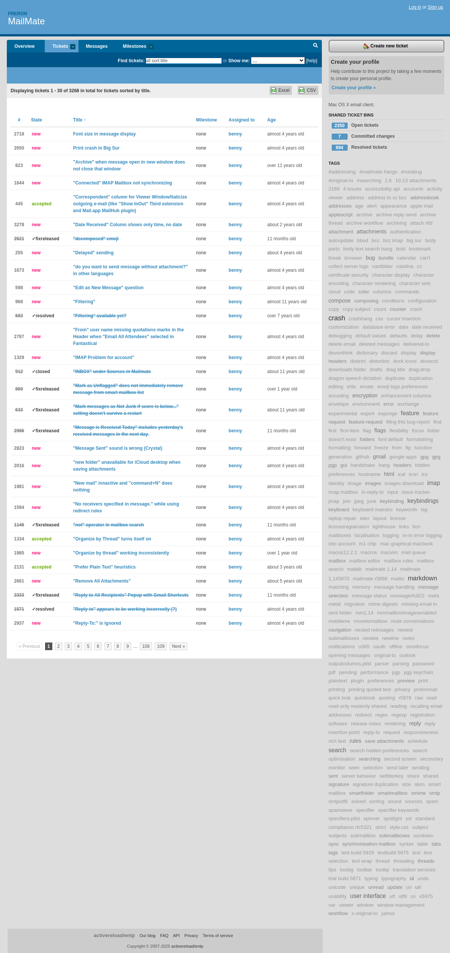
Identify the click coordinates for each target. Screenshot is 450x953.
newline (390, 638)
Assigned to (242, 120)
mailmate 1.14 (381, 569)
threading (404, 861)
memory (361, 587)
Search (315, 46)
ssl (409, 818)
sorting (376, 801)
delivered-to (416, 344)
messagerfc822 (407, 596)
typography (393, 878)
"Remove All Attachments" (102, 581)
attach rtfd (421, 223)
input (392, 492)
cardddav (382, 266)
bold (400, 249)
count (380, 309)
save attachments (384, 741)
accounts (413, 189)
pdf (332, 672)
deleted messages (379, 344)
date (404, 327)
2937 (19, 623)
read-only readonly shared (358, 706)
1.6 (388, 180)
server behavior (359, 776)
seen (354, 767)
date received (427, 327)
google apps (403, 457)
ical (401, 474)
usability (338, 896)
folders (367, 439)
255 (19, 252)
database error (378, 327)
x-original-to (364, 913)
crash (337, 318)
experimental (343, 413)
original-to (385, 655)
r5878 (404, 698)
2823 (19, 448)
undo (422, 878)
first (333, 430)
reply (415, 723)
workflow (338, 913)
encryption (364, 395)
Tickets (60, 47)
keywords (406, 509)
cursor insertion (404, 318)
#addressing (342, 172)
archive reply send (396, 214)
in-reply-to (373, 492)
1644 (19, 183)
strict (380, 827)
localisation (366, 535)
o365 (363, 646)
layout (379, 518)
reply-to (371, 732)
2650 (19, 148)
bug (370, 258)
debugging (340, 336)
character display (391, 275)
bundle (386, 258)
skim (419, 784)
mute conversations (412, 621)
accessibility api (382, 189)
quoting (387, 698)
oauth (379, 646)
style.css (399, 827)
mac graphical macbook (406, 544)
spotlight (392, 818)
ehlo (351, 386)
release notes (366, 723)
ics (425, 474)
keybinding (392, 501)
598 (19, 287)
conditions (393, 301)
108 (146, 646)
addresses (340, 206)
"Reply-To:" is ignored (97, 623)
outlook (408, 655)
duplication (421, 378)
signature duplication (375, 784)
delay (417, 336)
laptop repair (342, 518)
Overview (24, 46)
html (389, 474)
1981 (19, 486)
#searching (369, 180)
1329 (19, 357)
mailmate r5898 (370, 578)
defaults (398, 336)
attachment (341, 232)
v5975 (426, 896)
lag (424, 509)
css (379, 318)
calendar (406, 258)
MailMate (26, 21)
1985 (19, 553)
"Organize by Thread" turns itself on (112, 539)
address (355, 197)
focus (418, 430)
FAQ (164, 935)
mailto (397, 578)
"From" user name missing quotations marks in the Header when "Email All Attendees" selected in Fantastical (128, 336)
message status (369, 596)
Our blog (147, 935)
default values (370, 336)
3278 (19, 224)
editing (336, 386)
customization (344, 327)
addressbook (424, 197)
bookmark (420, 249)
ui (412, 878)
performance (374, 672)
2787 (19, 336)
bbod (362, 240)
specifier (365, 810)
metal (335, 604)
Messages (97, 46)
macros (369, 552)
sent (333, 776)
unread (376, 887)
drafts (376, 369)
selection (373, 767)
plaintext (338, 681)
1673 (19, 270)
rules (355, 741)
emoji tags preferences (402, 386)
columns (382, 292)
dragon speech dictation (355, 378)
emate (367, 386)
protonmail (425, 689)
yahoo (388, 913)
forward (362, 448)
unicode (337, 887)
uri (409, 887)
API (176, 935)
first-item (349, 430)
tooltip (382, 870)
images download (404, 483)
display (408, 353)
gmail (379, 457)
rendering (395, 723)
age (359, 206)
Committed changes (363, 137)
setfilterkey (391, 776)
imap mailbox (343, 492)
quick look (340, 698)
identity (337, 483)
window (365, 905)
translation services (414, 870)
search (338, 750)
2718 (19, 134)
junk (371, 501)
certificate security (349, 275)
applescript (341, 214)
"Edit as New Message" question (108, 287)
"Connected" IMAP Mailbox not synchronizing (122, 183)
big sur (414, 240)
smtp (435, 793)
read (431, 698)
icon (413, 474)
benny (235, 134)
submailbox (363, 835)
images (373, 483)
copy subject (356, 309)
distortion (379, 361)
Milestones (134, 47)
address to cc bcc (387, 197)
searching (369, 759)
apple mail (421, 206)
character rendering (373, 283)
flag (367, 430)
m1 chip (367, 544)
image (355, 483)
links (404, 526)
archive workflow (364, 223)
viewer (346, 905)
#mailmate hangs (378, 172)
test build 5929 (358, 852)
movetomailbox (370, 621)
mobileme (339, 621)
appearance (393, 206)
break (335, 258)
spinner (372, 818)
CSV (311, 90)
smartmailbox (393, 793)
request (391, 732)
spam (432, 801)
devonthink (341, 353)
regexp (398, 715)
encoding (339, 396)
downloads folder (348, 369)
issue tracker (415, 492)
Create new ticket (385, 46)
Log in (415, 7)
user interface (368, 896)
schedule (418, 741)
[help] (311, 60)
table (422, 844)
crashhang (360, 318)
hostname (369, 474)
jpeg (359, 501)
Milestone (206, 120)
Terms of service (218, 935)
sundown (423, 835)
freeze (382, 448)
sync (334, 844)
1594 (19, 507)
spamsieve (341, 810)
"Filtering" (84, 301)
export (368, 413)
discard (389, 353)
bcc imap (393, 240)
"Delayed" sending (93, 252)
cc (419, 266)
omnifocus (417, 646)
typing (371, 878)
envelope (339, 404)
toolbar (364, 870)
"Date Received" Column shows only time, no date (127, 224)
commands (407, 292)
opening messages (350, 655)
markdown (422, 578)
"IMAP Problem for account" (103, 357)
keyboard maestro (373, 509)
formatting (340, 448)
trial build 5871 (345, 878)
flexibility (398, 430)
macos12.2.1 (343, 552)
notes (409, 638)
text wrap (362, 861)
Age (271, 120)
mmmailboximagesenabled (406, 613)
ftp (408, 448)
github (362, 457)
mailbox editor (364, 561)
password (423, 663)
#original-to (341, 180)
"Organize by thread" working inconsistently (121, 553)
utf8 (402, 896)
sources (413, 801)
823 (19, 165)
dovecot (428, 361)
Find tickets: (131, 60)
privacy (403, 689)
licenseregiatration (349, 526)
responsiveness (421, 732)
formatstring (419, 439)
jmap (334, 501)
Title (79, 120)
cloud (335, 292)
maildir (354, 569)
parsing (400, 663)
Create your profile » (354, 87)
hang (384, 465)
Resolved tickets (359, 148)
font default (390, 439)
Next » (178, 646)
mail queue (413, 552)
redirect (363, 715)
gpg (424, 457)
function (423, 448)
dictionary (367, 353)
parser (382, 663)
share (413, 776)
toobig (346, 870)
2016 (19, 465)
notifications (342, 646)
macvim (389, 552)
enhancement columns (406, 396)
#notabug (411, 172)
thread (383, 861)
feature (410, 413)
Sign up (435, 7)
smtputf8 (338, 801)
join (347, 501)
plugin (357, 681)
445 (19, 203)
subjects (338, 835)
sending (420, 767)
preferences (381, 681)
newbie (370, 638)
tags (333, 852)
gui (343, 465)
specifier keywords (398, 810)
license (398, 518)
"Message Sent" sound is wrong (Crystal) (117, 448)
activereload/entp (114, 935)
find (437, 422)
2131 (19, 567)
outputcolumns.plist (350, 663)
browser (353, 258)
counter (398, 309)
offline (396, 646)
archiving (397, 223)
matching (339, 587)
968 (19, 301)
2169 (334, 189)
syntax (406, 844)
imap (433, 483)
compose (340, 301)
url (418, 887)
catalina (404, 266)
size (406, 784)
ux (413, 896)
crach (416, 309)
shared (430, 776)
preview (406, 681)
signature (339, 784)
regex (381, 715)
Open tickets (355, 126)
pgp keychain (418, 672)
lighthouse (384, 526)
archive (364, 214)
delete (433, 336)
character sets (415, 283)
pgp (396, 672)
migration (354, 604)
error (388, 404)
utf (392, 896)
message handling (394, 587)
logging (391, 535)
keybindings (423, 501)
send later (397, 767)
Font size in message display (104, 134)
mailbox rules (399, 561)
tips (333, 870)
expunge (387, 413)
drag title (395, 369)
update (394, 887)
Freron (17, 13)
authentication (405, 232)
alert (372, 206)
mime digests (383, 604)
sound (394, 801)
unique (357, 887)
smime (418, 793)
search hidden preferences (379, 750)
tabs (436, 844)
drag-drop (419, 369)
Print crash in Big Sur (96, 148)
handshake (363, 465)
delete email (342, 344)
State (36, 120)
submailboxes (394, 835)
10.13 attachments (416, 180)
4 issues (352, 189)
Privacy (191, 935)
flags (380, 430)
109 (161, 646)
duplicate (395, 378)
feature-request (366, 422)
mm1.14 (364, 613)
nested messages (374, 630)
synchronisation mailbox (369, 844)
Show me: (239, 60)
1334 (19, 539)
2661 (19, 581)
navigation (340, 630)
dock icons (405, 361)
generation (340, 457)
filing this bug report (408, 422)
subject (420, 827)
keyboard (339, 509)
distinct (358, 361)
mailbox (337, 561)
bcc (376, 240)
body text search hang (367, 249)
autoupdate (341, 240)
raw (419, 698)
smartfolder (361, 793)
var (332, 905)
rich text (337, 741)
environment (366, 404)
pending (348, 672)
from (397, 448)
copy (334, 309)
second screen (400, 759)
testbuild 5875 (393, 852)
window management (401, 905)
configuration (422, 301)
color (363, 292)
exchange (408, 404)
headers (402, 465)
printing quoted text (369, 689)
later (365, 518)
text (416, 852)
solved (358, 801)
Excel (284, 90)
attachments (371, 231)
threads (426, 861)
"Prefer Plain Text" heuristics (104, 567)
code (349, 292)
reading (398, 706)
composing (366, 301)
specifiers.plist (344, 818)
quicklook (364, 698)
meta (433, 596)
